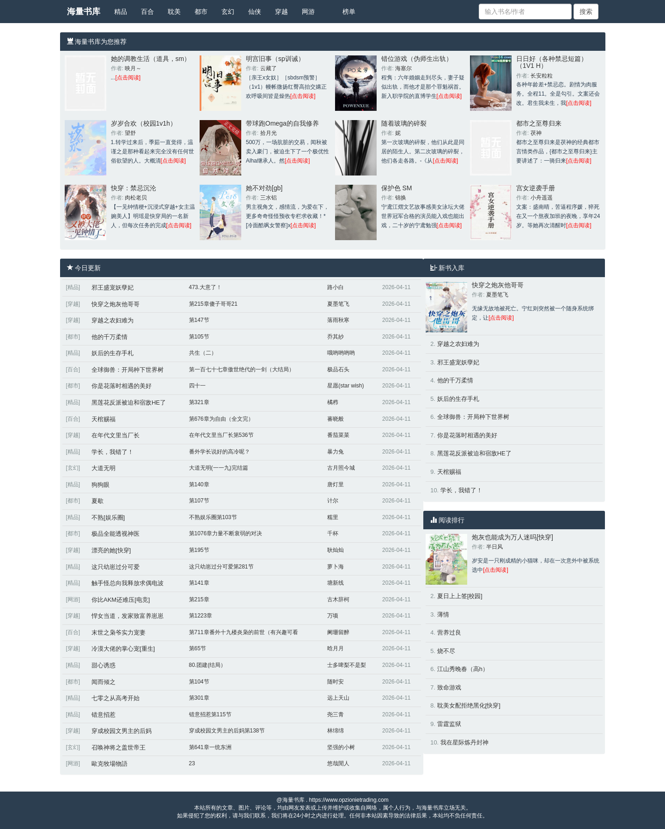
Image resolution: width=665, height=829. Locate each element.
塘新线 (335, 583)
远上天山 (338, 698)
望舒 (130, 133)
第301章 (199, 698)
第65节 (197, 648)
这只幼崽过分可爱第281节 (221, 566)
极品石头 (338, 369)
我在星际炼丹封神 (464, 742)
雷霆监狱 (449, 723)
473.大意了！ (205, 287)
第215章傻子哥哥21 (213, 304)
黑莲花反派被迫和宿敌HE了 (129, 402)
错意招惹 (104, 714)
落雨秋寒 (338, 320)
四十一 (197, 385)
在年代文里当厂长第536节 (221, 435)
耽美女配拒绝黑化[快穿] (468, 705)
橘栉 (332, 402)
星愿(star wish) (345, 385)
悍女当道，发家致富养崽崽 (128, 615)
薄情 (443, 614)
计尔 (332, 500)
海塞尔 (403, 68)
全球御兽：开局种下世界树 (128, 369)
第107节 (199, 500)
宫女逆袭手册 (535, 188)
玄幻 (227, 11)
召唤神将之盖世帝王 (119, 747)
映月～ (133, 68)
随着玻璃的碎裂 (404, 123)
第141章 (199, 583)
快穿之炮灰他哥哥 (116, 304)
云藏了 (268, 68)
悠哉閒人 (338, 763)
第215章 (199, 599)
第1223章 (201, 615)
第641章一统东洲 (210, 747)
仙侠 (254, 11)
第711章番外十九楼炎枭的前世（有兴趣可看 (243, 632)
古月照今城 (341, 468)
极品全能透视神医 (116, 533)
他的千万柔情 (110, 336)
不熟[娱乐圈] (108, 517)
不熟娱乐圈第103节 (213, 517)
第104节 (199, 681)
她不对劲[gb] (264, 188)
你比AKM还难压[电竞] (121, 599)
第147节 (199, 320)
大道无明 (104, 468)
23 (192, 763)
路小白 (335, 287)
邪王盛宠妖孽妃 (113, 287)
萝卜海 (335, 566)
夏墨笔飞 (338, 304)
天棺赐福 (104, 419)
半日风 (494, 547)
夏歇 (98, 500)
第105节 (199, 336)
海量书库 (83, 11)
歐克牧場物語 (110, 763)
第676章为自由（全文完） (221, 419)
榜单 (348, 11)
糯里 (332, 517)
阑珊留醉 (338, 632)
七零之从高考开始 (116, 698)
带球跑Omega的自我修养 (282, 123)
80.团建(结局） (207, 665)
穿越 (281, 11)
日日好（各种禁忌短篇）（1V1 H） (551, 62)
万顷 (332, 615)
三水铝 (268, 197)
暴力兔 (335, 451)
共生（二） (203, 353)
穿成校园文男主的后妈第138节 (227, 730)
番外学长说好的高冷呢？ (219, 451)
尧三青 (335, 714)
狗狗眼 (101, 484)
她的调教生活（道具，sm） (151, 58)
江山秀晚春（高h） (462, 669)
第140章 (199, 484)
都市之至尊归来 (538, 123)
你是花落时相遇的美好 (122, 385)
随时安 (335, 681)
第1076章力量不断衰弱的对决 (225, 533)
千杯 (332, 533)
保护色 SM (396, 188)
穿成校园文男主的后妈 (122, 730)
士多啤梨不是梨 (346, 665)
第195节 (199, 550)
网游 (308, 11)
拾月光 (268, 133)
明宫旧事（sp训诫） (275, 58)
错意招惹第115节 (210, 714)
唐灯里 (335, 484)
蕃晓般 (335, 419)
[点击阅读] (128, 77)
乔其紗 (335, 336)
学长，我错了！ (113, 451)
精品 (120, 11)
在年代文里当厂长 (116, 435)
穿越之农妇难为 (113, 320)
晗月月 (335, 648)
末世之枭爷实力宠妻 (119, 632)
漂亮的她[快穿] (111, 550)
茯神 (536, 133)
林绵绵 (335, 730)
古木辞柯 (338, 599)
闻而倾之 (104, 681)
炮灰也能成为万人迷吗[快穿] (512, 537)
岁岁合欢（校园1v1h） (144, 123)
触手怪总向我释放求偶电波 (128, 583)
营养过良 (449, 632)
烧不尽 (446, 650)
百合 (147, 11)
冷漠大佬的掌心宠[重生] (123, 648)
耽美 (174, 11)
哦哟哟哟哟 (341, 353)
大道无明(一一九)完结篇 (218, 468)
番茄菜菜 (338, 435)
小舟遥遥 (542, 197)
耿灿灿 (335, 550)
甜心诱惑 (104, 665)
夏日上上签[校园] (459, 596)
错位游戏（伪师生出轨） (416, 58)
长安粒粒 (542, 76)
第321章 (199, 402)
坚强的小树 (341, 747)
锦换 (400, 197)
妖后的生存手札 (113, 353)
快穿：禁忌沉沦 (133, 188)
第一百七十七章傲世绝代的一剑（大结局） (241, 369)
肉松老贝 (136, 197)
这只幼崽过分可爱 (116, 566)
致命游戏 (449, 687)
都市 (201, 11)
